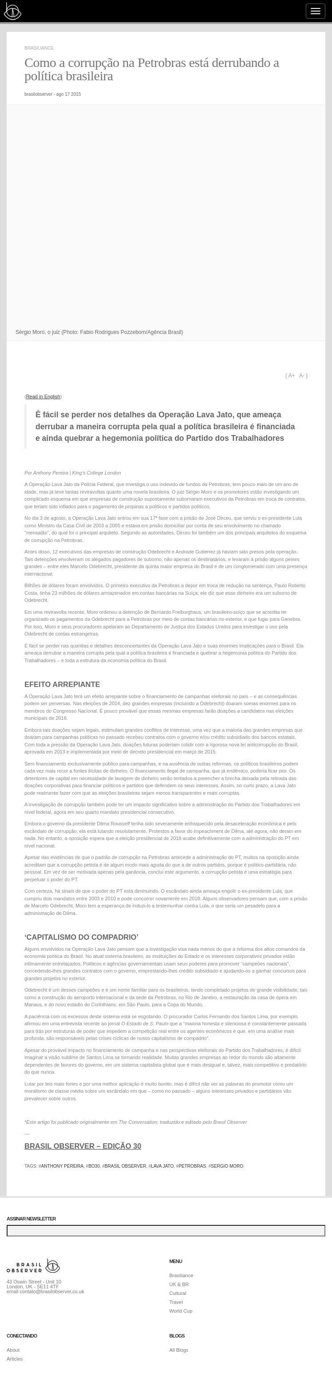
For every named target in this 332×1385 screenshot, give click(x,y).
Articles (15, 1358)
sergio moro (227, 1166)
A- (301, 376)
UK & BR (179, 1284)
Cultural (178, 1293)
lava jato (162, 1166)
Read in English (43, 396)
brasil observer (125, 1166)
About (13, 1350)
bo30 (94, 1166)
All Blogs (179, 1350)
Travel (176, 1302)
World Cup (181, 1311)
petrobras (192, 1166)
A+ (292, 376)
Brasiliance (39, 48)
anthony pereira (62, 1166)
